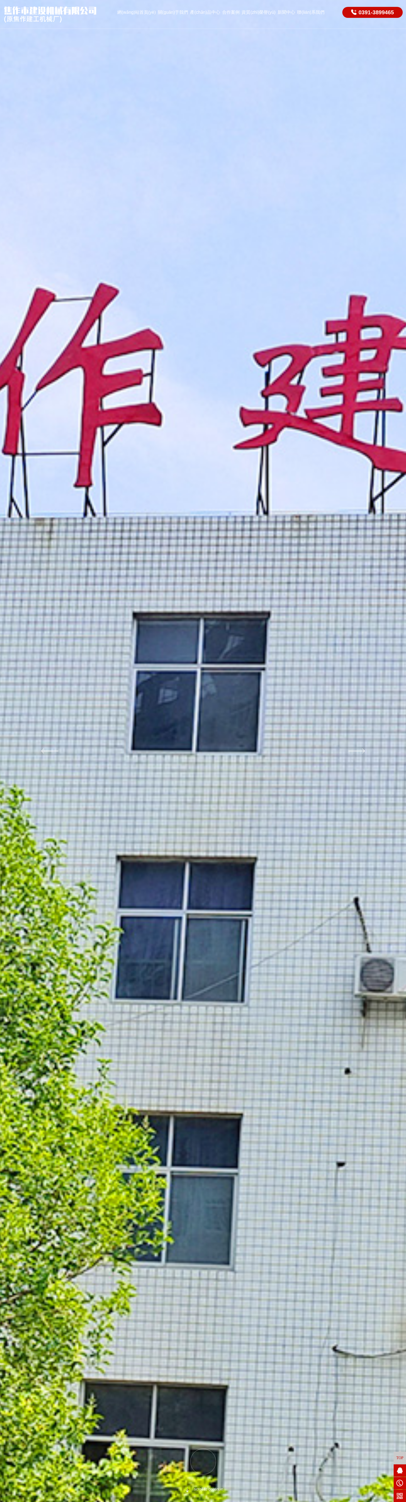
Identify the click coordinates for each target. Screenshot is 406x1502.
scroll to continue (203, 1489)
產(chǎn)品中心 (205, 12)
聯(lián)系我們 (310, 12)
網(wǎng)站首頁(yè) (136, 12)
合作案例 (231, 12)
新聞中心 (286, 12)
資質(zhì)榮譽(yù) (259, 12)
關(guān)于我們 (173, 12)
